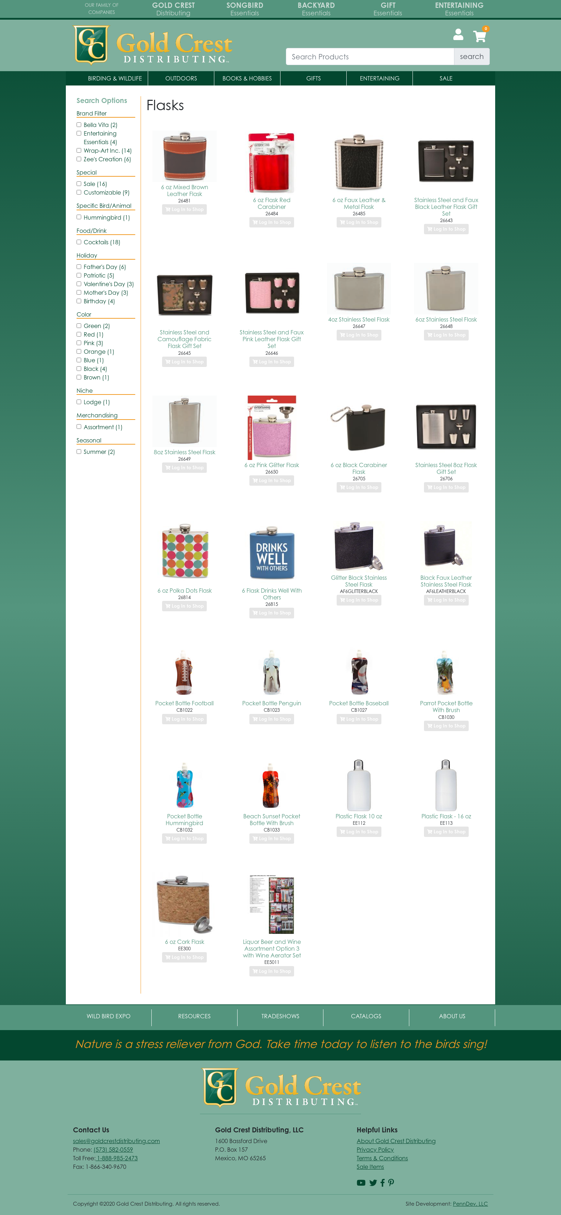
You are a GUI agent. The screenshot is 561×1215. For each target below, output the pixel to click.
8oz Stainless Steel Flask (184, 452)
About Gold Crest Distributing (396, 1141)
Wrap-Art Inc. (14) (108, 150)
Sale (446, 78)
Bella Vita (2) (101, 124)
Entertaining (380, 78)
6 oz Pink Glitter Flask (271, 465)
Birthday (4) (99, 301)
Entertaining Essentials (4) (100, 138)
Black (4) (95, 368)
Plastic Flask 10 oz (359, 816)
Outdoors (181, 78)
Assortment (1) (103, 427)
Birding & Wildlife (115, 78)
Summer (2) (99, 451)
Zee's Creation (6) (107, 159)
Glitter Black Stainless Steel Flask (359, 581)
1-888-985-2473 (117, 1158)
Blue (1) (94, 360)
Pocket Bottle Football (184, 703)
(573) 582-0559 (113, 1149)
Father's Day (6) (105, 266)
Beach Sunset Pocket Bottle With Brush (271, 820)
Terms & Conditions (382, 1158)
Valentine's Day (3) (109, 284)
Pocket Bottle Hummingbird (184, 820)
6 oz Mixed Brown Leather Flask (184, 190)
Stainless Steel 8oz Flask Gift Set (446, 468)
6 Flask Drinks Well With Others (272, 594)
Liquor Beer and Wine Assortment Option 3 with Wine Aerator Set (272, 948)
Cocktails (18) (102, 242)
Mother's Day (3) (106, 292)
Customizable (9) (107, 192)
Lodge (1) (97, 402)
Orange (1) (99, 351)
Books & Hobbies (247, 78)
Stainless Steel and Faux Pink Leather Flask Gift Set (272, 339)
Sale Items (370, 1166)
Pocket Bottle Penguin (271, 703)
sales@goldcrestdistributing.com (116, 1141)
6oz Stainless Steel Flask (446, 319)
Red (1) (94, 334)
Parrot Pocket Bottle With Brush (446, 707)
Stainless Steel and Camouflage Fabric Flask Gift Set (184, 339)
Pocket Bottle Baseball (359, 703)
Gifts (313, 78)
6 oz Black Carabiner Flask (359, 468)
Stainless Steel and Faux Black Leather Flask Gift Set (446, 206)
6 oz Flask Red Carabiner (272, 203)
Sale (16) (95, 183)
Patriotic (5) (99, 275)
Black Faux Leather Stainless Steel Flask (446, 581)
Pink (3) (93, 343)
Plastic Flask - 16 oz (446, 816)
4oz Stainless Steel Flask (359, 319)
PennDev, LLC (470, 1204)
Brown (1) (96, 377)
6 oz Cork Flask (184, 941)
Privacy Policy (375, 1149)
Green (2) (97, 325)
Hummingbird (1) (107, 217)
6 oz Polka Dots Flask (184, 590)
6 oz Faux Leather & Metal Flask (359, 203)
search (472, 56)
